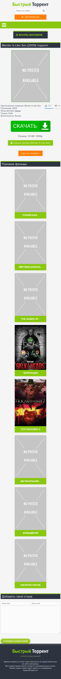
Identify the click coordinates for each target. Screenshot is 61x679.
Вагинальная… (30, 481)
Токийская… (30, 215)
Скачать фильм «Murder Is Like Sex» (30, 143)
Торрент (30, 4)
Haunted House (30, 585)
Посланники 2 (30, 429)
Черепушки (30, 373)
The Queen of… (30, 319)
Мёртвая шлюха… (30, 267)
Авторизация (30, 17)
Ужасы (18, 111)
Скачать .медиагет (30, 153)
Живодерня (30, 533)
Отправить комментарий (15, 641)
